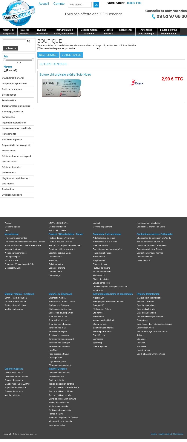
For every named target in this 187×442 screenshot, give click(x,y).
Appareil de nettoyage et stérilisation (16, 148)
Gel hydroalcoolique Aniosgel (150, 316)
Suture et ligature (12, 139)
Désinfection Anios (145, 328)
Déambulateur (55, 257)
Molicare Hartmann (13, 249)
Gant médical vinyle (146, 309)
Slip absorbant (11, 260)
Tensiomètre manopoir (59, 335)
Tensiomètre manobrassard (61, 339)
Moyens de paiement (102, 227)
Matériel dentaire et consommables (73, 45)
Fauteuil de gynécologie (15, 305)
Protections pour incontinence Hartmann (23, 245)
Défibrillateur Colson (14, 372)
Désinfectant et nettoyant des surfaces (16, 159)
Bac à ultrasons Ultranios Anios (151, 354)
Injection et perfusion (14, 122)
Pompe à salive (56, 414)
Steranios (141, 339)
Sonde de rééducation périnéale (19, 264)
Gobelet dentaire (56, 376)
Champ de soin (100, 324)
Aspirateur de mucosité (15, 387)
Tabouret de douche (102, 271)
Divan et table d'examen (16, 298)
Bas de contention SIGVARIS (150, 242)
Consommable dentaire (59, 372)
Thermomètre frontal (58, 316)
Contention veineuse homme (150, 253)
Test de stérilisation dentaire (61, 384)
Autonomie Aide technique (107, 234)
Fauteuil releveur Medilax (60, 242)
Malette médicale (12, 395)
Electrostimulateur (13, 268)
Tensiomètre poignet (58, 331)
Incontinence (12, 234)
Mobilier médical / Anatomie (19, 294)
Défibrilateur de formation (16, 376)
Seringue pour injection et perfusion (109, 301)
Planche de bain (100, 264)
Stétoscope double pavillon (61, 313)
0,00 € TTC (134, 2)
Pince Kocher (99, 335)
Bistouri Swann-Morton (103, 328)
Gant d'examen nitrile (146, 313)
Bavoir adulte (99, 257)
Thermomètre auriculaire (16, 106)
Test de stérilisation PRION (61, 391)
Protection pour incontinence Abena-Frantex (25, 242)
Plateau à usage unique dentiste (63, 417)
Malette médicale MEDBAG (17, 384)
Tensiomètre (9, 100)
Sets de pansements (102, 331)
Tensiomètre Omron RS (59, 346)
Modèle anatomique (14, 309)
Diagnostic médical (57, 298)
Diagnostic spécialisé (14, 83)
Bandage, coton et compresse (12, 114)
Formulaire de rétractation (148, 223)
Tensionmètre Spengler (59, 343)
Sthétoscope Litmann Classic (62, 301)
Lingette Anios (143, 350)
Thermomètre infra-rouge (60, 324)
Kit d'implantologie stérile (60, 410)
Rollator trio (54, 260)
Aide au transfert (100, 245)
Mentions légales (12, 227)
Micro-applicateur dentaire (60, 421)
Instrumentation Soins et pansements (113, 294)
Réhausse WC (99, 275)
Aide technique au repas (104, 238)
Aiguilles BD (98, 298)
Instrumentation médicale (16, 128)
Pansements (9, 133)
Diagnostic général (13, 78)
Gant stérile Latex (57, 425)
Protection (8, 189)
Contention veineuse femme (149, 249)
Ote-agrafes (98, 313)
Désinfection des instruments (11, 170)
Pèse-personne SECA (59, 354)
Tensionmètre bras (57, 328)
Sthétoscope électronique (60, 309)
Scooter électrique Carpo (60, 253)
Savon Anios (142, 320)
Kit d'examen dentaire (58, 406)
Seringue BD (98, 305)
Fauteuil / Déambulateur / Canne (66, 234)
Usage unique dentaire (106, 45)
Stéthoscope (9, 94)
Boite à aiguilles (100, 346)
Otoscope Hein (55, 358)
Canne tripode (55, 271)
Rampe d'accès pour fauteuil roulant (65, 245)
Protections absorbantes (16, 238)
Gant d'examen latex (146, 305)
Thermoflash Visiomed (59, 320)
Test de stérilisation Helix (60, 395)
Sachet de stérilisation (59, 402)
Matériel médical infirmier (104, 320)
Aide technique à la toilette (105, 242)
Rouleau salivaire (56, 380)
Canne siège (54, 275)
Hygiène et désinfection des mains (15, 181)
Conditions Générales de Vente (151, 227)
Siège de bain (99, 260)
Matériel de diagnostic (60, 294)
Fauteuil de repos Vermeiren (61, 238)
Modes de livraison (57, 227)
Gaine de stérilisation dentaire (62, 399)
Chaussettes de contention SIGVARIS (154, 238)
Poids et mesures (12, 89)
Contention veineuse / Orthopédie (155, 234)
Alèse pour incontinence (16, 253)
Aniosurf (140, 335)
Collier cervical (143, 260)
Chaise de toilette (101, 279)
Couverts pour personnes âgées (107, 249)
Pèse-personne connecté (60, 365)
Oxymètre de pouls (57, 361)
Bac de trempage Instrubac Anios (152, 331)
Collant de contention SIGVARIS (151, 245)
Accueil (8, 223)
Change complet (12, 257)
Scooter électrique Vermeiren (62, 249)
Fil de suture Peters (102, 309)
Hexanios (141, 343)
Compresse (98, 339)
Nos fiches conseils (57, 230)
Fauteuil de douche (101, 268)
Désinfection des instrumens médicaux (154, 324)
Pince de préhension (102, 253)
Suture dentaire (128, 45)
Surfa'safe (141, 346)
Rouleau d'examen (145, 301)
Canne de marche (57, 268)
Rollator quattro (56, 264)
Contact (96, 223)
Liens (7, 230)
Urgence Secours (12, 194)
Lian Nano (53, 350)
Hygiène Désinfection (148, 294)
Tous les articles (45, 45)
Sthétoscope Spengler (59, 305)
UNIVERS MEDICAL (58, 223)
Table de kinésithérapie (15, 301)
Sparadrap (97, 343)
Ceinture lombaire (145, 257)
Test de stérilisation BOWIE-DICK (64, 387)
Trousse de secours (14, 380)
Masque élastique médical (148, 298)
